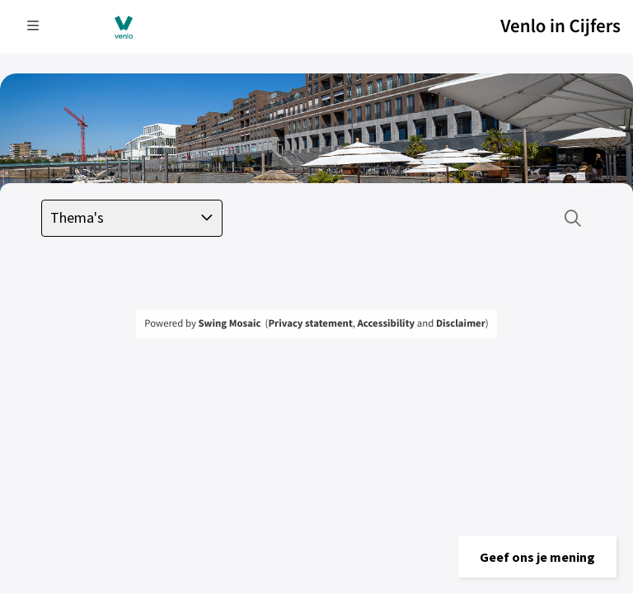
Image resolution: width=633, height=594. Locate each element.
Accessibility (386, 323)
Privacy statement (310, 323)
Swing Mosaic (229, 323)
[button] (537, 557)
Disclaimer (460, 323)
